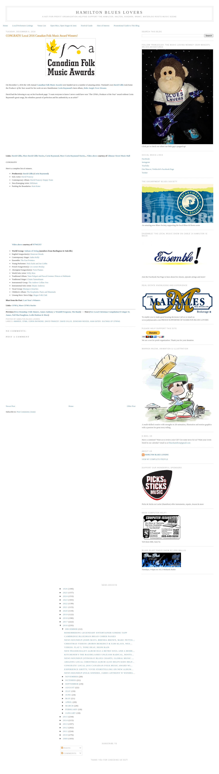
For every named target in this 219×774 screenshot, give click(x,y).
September (72, 684)
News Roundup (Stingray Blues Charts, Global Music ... (99, 658)
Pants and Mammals (48, 292)
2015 (65, 717)
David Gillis (119, 85)
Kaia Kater (36, 186)
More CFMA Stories (27, 305)
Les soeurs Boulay (37, 267)
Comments (68, 753)
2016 (65, 625)
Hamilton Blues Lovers (109, 12)
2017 (65, 622)
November (72, 676)
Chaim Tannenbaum (35, 279)
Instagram (146, 162)
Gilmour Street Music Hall (119, 156)
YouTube (145, 166)
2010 (65, 735)
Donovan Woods (36, 254)
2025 (65, 592)
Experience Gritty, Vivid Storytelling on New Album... (98, 669)
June (68, 695)
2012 (65, 727)
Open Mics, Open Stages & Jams (63, 25)
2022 (65, 603)
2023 (65, 600)
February (71, 709)
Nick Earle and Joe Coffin (37, 263)
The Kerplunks (33, 292)
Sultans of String (31, 251)
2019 (65, 614)
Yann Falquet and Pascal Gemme (41, 276)
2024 (65, 596)
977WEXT (37, 244)
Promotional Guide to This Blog (126, 25)
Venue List (41, 25)
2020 (65, 611)
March (69, 706)
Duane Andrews (38, 286)
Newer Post (10, 406)
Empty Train (48, 180)
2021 (65, 607)
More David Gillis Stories (33, 156)
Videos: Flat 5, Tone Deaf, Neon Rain (86, 647)
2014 (65, 720)
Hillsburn (33, 183)
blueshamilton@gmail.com (179, 443)
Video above (92, 156)
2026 (65, 589)
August (70, 687)
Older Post (131, 406)
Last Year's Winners (31, 300)
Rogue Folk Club (40, 295)
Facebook (146, 159)
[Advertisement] (109, 766)
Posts (66, 748)
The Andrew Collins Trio (38, 282)
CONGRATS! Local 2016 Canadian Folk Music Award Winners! (42, 35)
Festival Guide (86, 25)
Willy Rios (31, 273)
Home (5, 25)
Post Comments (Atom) (26, 412)
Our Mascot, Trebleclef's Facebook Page (158, 169)
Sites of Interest (103, 25)
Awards (17, 321)
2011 (65, 731)
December (71, 629)
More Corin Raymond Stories (72, 156)
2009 (65, 738)
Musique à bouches (30, 289)
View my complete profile (155, 459)
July (68, 691)
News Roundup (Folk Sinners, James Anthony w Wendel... (99, 673)
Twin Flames (38, 270)
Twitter (145, 173)
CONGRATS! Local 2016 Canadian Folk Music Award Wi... (98, 665)
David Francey (27, 177)
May (68, 698)
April (69, 702)
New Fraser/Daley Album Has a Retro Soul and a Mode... (99, 651)
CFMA (15, 305)
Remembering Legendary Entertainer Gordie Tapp (95, 633)
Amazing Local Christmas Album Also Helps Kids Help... (99, 662)
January (70, 713)
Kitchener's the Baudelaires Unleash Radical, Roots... (99, 654)
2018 (65, 618)
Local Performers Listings (22, 25)
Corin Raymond (64, 88)
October (71, 680)
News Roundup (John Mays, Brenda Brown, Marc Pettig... (99, 640)
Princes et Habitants (63, 276)
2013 (65, 724)
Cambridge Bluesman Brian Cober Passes (90, 636)
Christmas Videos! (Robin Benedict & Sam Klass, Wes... (98, 643)
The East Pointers (28, 260)
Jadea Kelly (34, 257)
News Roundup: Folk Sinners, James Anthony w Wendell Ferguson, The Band (47, 312)
